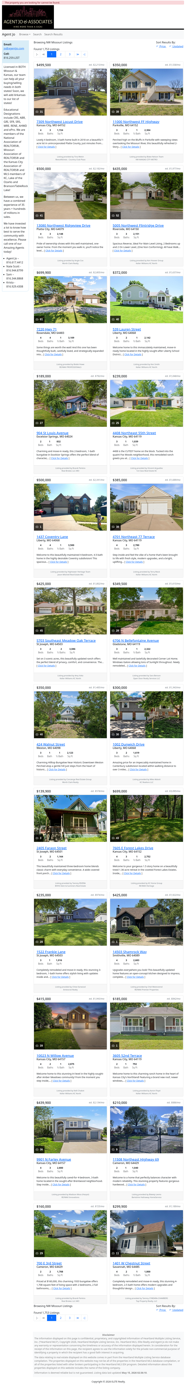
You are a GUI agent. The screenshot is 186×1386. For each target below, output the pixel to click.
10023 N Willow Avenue (55, 1055)
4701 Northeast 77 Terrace (134, 536)
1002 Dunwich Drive (128, 744)
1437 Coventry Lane (52, 536)
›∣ (84, 54)
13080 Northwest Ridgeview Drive (63, 225)
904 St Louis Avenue (52, 433)
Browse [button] (23, 34)
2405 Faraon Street (51, 848)
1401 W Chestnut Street (131, 1263)
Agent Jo (8, 34)
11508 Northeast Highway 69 (136, 1159)
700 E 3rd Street (49, 1263)
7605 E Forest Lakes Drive (133, 848)
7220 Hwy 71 (46, 329)
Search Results (53, 34)
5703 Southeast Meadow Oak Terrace (66, 640)
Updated (176, 46)
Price (161, 46)
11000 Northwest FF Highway (136, 121)
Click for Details (46, 146)
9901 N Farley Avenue (53, 1159)
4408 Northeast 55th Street (134, 433)
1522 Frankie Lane (50, 952)
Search (37, 34)
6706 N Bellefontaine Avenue (136, 640)
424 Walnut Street (50, 744)
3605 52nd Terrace (127, 1055)
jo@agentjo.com (14, 48)
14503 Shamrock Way (130, 952)
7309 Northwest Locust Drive (59, 121)
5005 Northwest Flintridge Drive (138, 225)
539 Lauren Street (127, 329)
